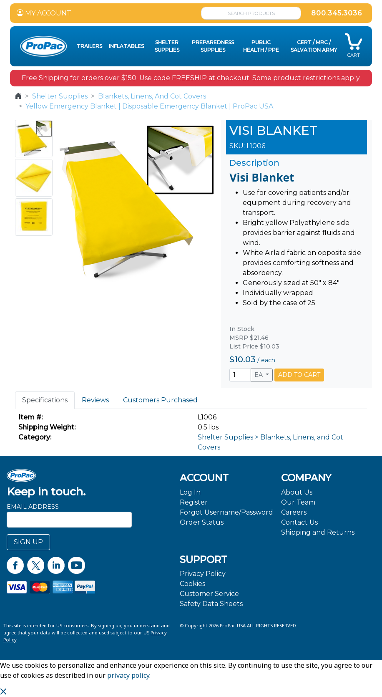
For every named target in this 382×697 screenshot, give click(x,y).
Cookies (192, 584)
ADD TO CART (299, 375)
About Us (296, 492)
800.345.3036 (336, 13)
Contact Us (299, 522)
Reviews (95, 400)
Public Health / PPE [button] (261, 46)
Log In (190, 492)
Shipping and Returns (317, 532)
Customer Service (209, 594)
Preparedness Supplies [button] (213, 46)
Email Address (33, 506)
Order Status (202, 522)
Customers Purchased (160, 400)
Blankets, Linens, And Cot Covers (152, 96)
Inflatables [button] (126, 46)
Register (194, 502)
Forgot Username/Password (226, 512)
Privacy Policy (203, 574)
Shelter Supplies (60, 96)
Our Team (298, 502)
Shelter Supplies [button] (167, 46)
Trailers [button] (89, 46)
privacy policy (128, 675)
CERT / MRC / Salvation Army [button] (314, 46)
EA (259, 375)
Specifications (45, 400)
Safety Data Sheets (211, 604)
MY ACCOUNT (44, 13)
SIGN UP (28, 542)
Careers (294, 512)
